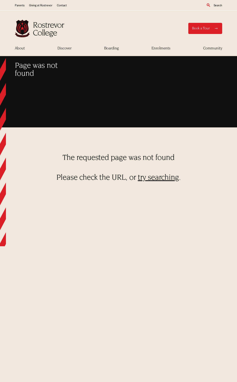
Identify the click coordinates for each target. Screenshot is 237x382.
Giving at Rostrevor (40, 5)
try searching (158, 178)
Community (212, 48)
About (20, 48)
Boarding (111, 48)
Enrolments (161, 48)
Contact (62, 5)
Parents (20, 5)
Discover (64, 48)
